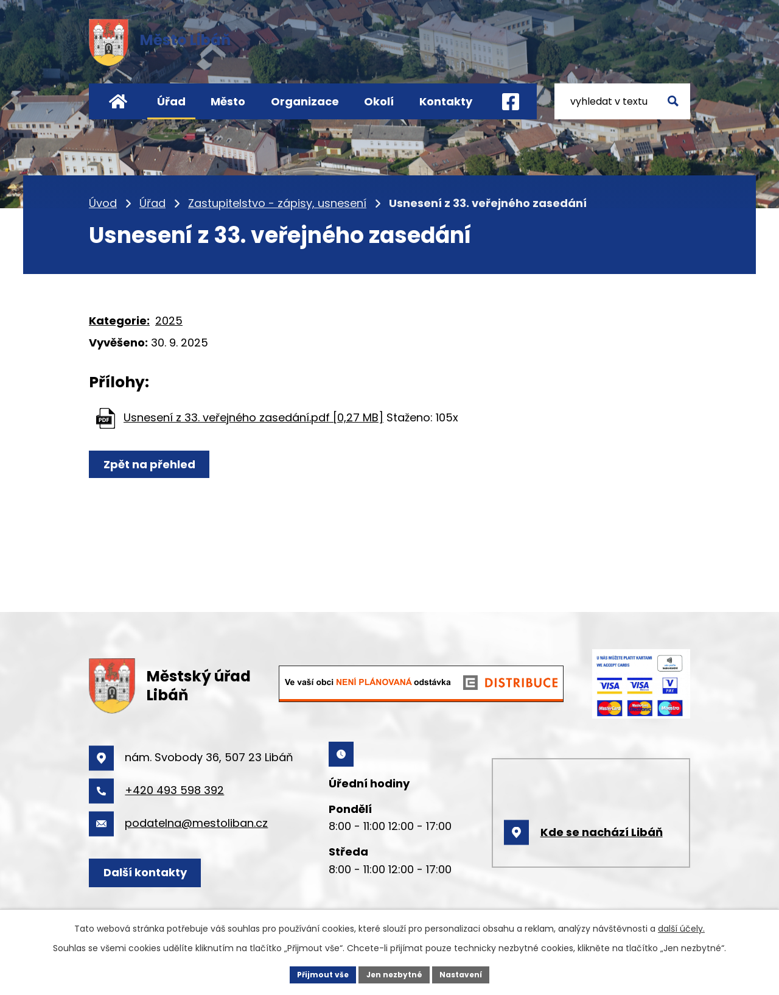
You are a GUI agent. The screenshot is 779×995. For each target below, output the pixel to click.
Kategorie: (119, 320)
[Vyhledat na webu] (622, 101)
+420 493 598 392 (174, 790)
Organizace (305, 101)
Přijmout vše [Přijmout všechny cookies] (314, 973)
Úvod (117, 101)
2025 (169, 320)
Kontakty (445, 101)
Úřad (171, 101)
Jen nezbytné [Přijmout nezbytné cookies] (394, 973)
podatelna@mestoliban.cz (196, 823)
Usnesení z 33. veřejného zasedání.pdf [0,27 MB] (253, 417)
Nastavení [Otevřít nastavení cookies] (469, 973)
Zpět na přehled (165, 468)
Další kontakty (160, 871)
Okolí (379, 101)
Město (228, 101)
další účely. (681, 925)
